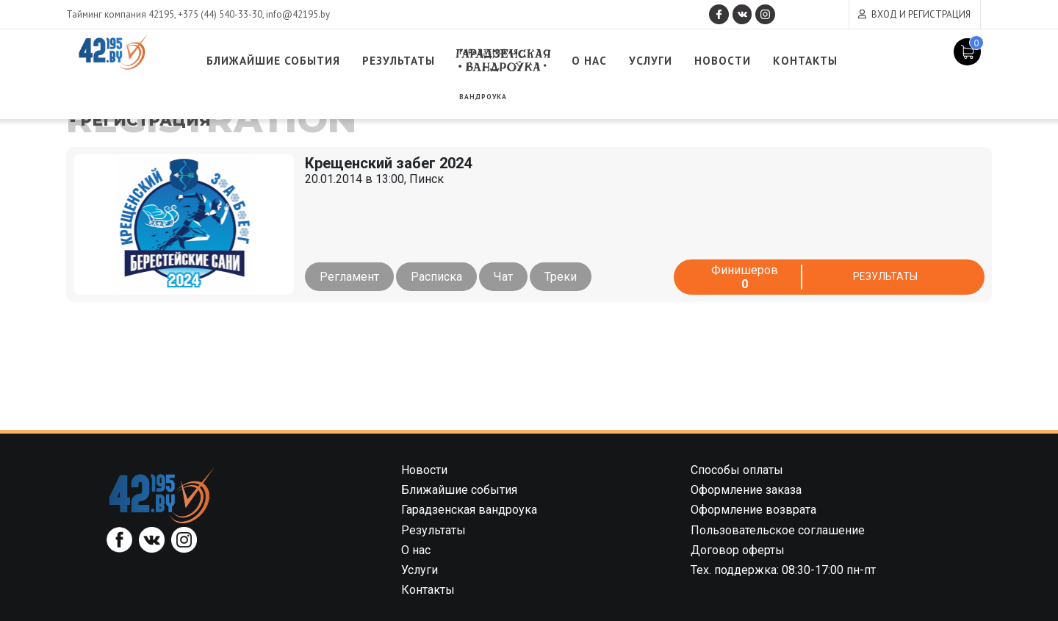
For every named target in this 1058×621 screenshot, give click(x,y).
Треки (576, 277)
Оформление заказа (746, 490)
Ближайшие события (306, 60)
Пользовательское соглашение (778, 530)
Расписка (441, 277)
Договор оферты (738, 550)
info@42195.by (298, 14)
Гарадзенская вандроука (563, 60)
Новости (801, 60)
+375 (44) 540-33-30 (220, 14)
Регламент (349, 277)
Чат (513, 277)
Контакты (892, 60)
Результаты (447, 60)
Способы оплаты (737, 470)
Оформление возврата (753, 510)
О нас (656, 60)
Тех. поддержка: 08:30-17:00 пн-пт (783, 570)
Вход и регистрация (921, 14)
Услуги (722, 60)
